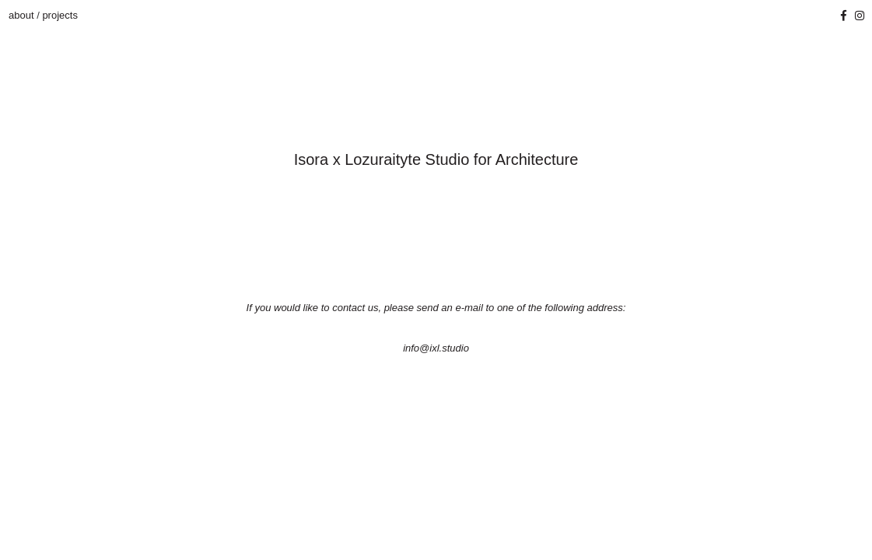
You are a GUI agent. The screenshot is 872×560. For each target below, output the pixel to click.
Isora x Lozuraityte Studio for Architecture (436, 159)
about (23, 15)
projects (60, 15)
